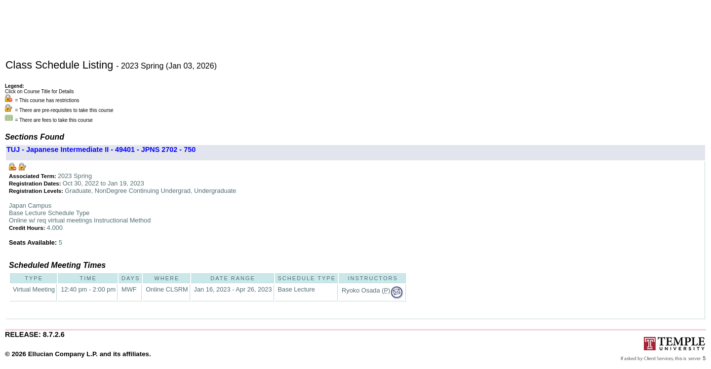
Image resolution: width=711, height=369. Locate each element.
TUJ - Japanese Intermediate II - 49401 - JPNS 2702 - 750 (101, 149)
